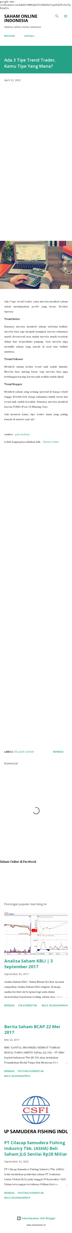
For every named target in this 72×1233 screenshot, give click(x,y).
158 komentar (27, 1005)
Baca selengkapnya (55, 1005)
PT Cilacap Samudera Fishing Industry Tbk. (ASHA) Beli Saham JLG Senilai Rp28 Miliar (35, 1148)
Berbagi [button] (58, 751)
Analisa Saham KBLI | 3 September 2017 (28, 963)
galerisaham (22, 434)
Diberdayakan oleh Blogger (36, 1218)
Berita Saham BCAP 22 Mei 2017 (32, 1029)
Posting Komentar (31, 1071)
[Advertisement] (36, 130)
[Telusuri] (57, 16)
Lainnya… (30, 35)
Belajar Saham (24, 751)
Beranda (9, 35)
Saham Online (51, 441)
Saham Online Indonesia (20, 18)
